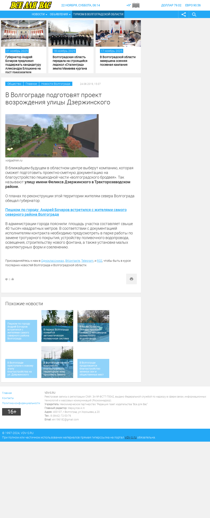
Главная (7, 393)
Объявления (59, 14)
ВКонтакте (72, 261)
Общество (14, 84)
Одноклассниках (52, 261)
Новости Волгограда (55, 84)
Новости (38, 14)
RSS (99, 261)
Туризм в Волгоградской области (98, 14)
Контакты (8, 398)
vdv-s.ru (131, 437)
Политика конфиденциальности (21, 403)
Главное (31, 84)
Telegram (87, 261)
